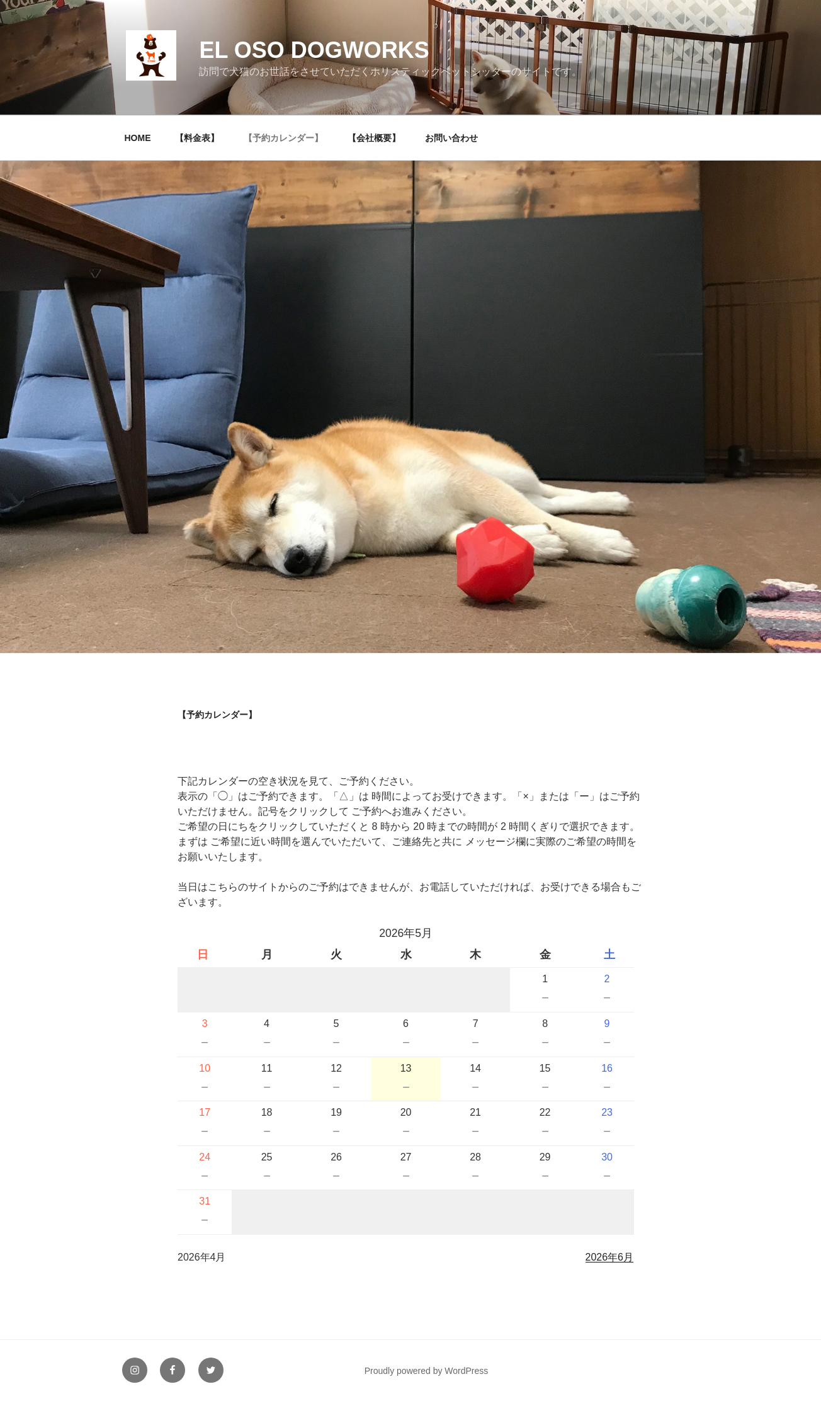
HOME (138, 138)
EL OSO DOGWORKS (314, 50)
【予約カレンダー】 (283, 138)
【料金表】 (197, 138)
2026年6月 (610, 1257)
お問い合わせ (451, 138)
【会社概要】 (374, 138)
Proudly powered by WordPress (427, 1371)
